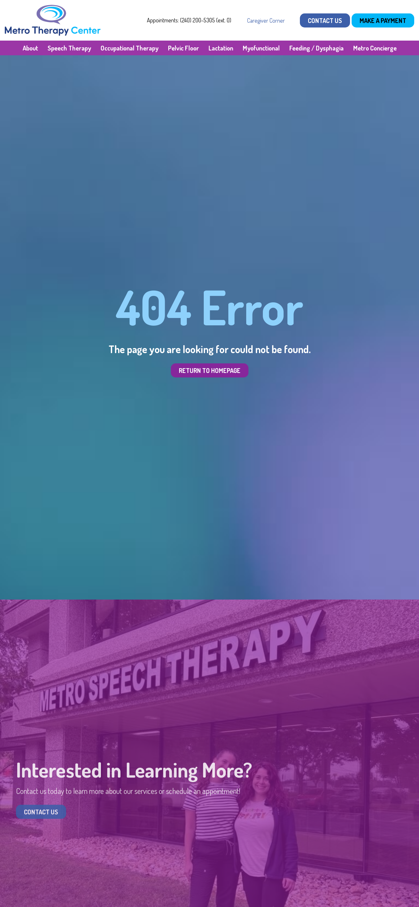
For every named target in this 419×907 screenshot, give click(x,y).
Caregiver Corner (266, 20)
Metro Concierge (375, 48)
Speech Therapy (69, 48)
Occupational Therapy (129, 48)
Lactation (221, 48)
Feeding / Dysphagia (316, 48)
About (30, 48)
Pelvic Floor (183, 48)
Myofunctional (261, 48)
